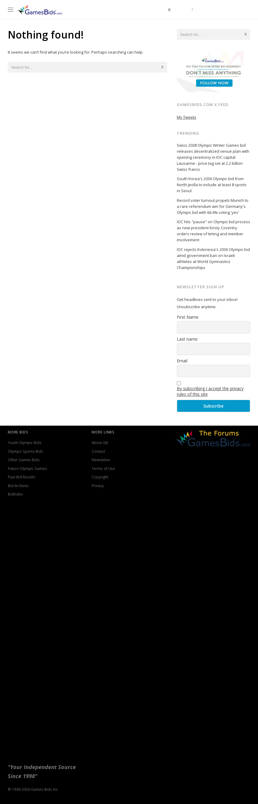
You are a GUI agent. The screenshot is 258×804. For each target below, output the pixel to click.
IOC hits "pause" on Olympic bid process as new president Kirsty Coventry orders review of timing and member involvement (213, 230)
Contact (98, 451)
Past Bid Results (21, 476)
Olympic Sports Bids (25, 451)
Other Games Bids (24, 459)
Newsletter (101, 459)
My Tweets (186, 117)
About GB (100, 442)
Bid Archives (18, 485)
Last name (187, 339)
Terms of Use (103, 468)
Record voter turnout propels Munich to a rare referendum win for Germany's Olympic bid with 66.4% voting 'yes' (212, 206)
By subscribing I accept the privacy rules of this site (210, 391)
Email (182, 361)
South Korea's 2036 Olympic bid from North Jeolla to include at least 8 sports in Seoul (212, 184)
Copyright (100, 476)
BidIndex (15, 494)
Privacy (98, 485)
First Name (187, 317)
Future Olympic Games (27, 468)
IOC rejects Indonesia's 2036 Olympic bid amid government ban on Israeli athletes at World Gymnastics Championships (213, 258)
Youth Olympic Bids (24, 442)
